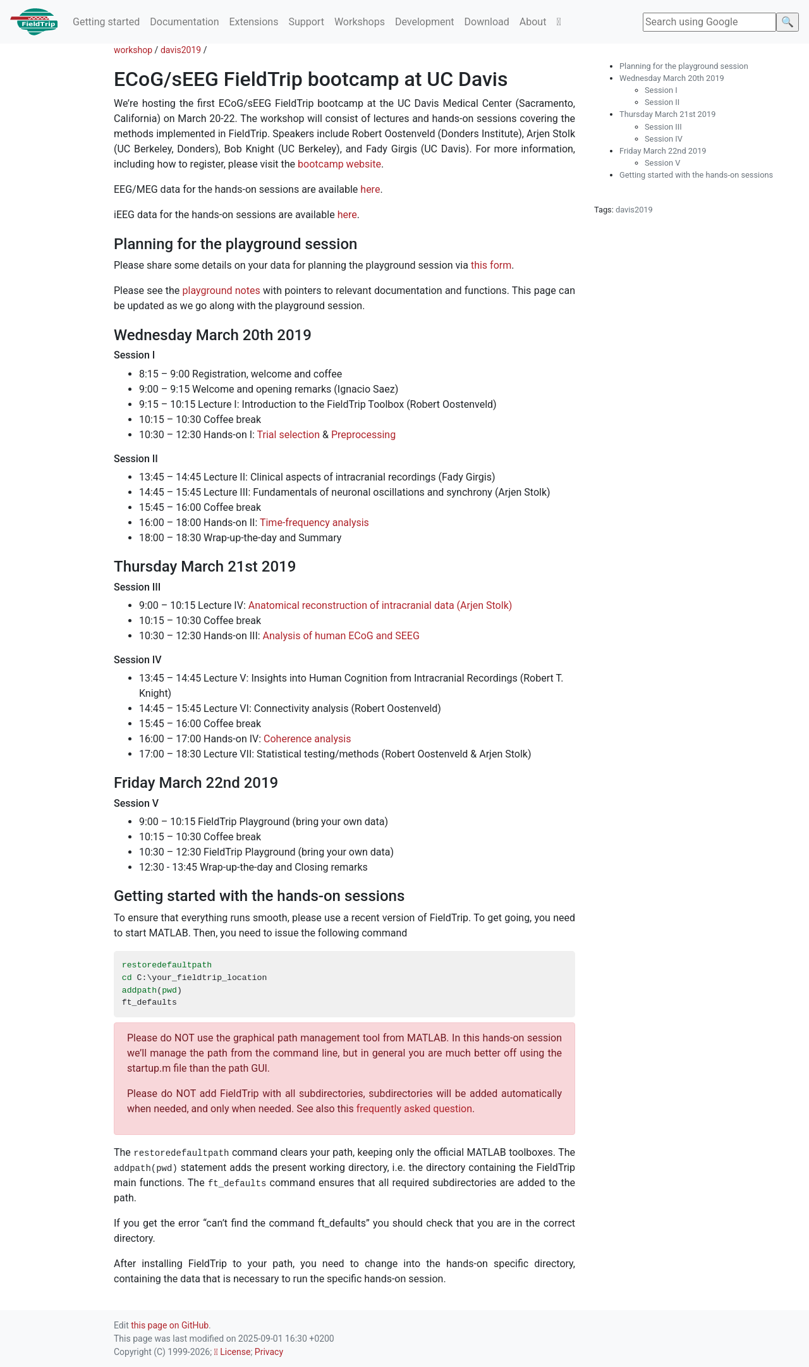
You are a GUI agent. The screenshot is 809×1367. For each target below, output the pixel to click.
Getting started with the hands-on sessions (696, 175)
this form (491, 265)
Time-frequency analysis (314, 523)
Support (306, 22)
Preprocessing (363, 435)
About (533, 22)
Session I (661, 90)
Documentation (184, 22)
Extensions (253, 22)
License (232, 1352)
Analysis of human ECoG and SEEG (341, 636)
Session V (662, 163)
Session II (662, 102)
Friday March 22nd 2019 (663, 151)
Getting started (106, 22)
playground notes (221, 291)
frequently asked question (414, 1109)
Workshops (359, 22)
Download (487, 22)
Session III (663, 127)
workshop (133, 50)
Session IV (664, 139)
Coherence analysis (307, 739)
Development (424, 22)
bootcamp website (339, 164)
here (370, 189)
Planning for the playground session (683, 66)
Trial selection (288, 435)
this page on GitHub (170, 1325)
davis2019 (181, 50)
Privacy (269, 1352)
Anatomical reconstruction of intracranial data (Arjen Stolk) (380, 605)
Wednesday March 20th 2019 (671, 78)
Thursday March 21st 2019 (667, 114)
